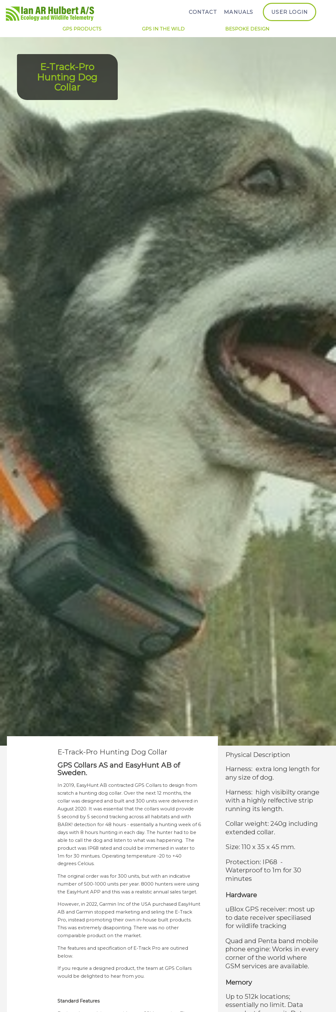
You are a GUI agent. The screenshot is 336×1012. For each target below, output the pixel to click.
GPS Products (81, 29)
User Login (289, 12)
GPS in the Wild (163, 29)
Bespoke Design (247, 29)
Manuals (238, 12)
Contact (203, 12)
